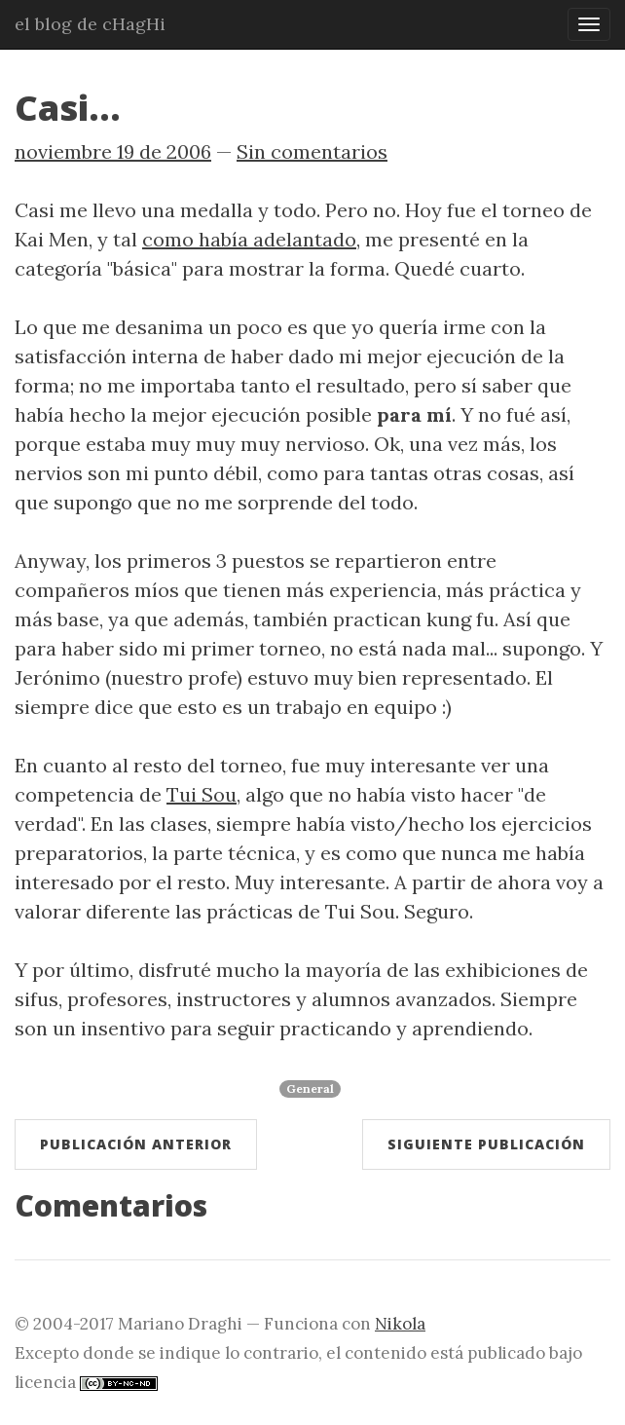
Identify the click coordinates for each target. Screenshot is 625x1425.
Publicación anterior (136, 1144)
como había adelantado (249, 239)
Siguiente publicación (486, 1144)
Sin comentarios (312, 151)
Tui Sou (201, 794)
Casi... (68, 107)
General (310, 1088)
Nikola (400, 1323)
